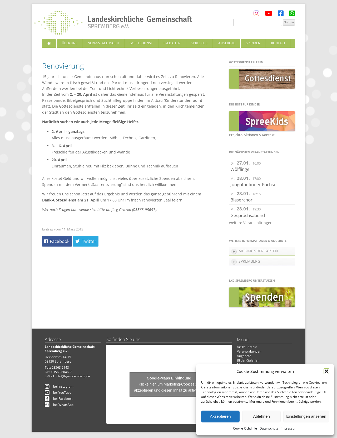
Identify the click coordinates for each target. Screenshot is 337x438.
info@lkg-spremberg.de (73, 376)
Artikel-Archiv (247, 347)
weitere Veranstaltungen (250, 222)
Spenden (253, 43)
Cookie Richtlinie (245, 428)
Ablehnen (261, 416)
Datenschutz (269, 428)
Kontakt (278, 43)
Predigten (172, 43)
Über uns (69, 43)
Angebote (226, 43)
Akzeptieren (220, 416)
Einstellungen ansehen (306, 416)
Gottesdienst (141, 43)
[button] (326, 371)
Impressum (289, 428)
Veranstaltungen (103, 43)
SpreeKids (199, 43)
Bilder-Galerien (248, 360)
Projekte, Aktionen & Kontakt (252, 134)
